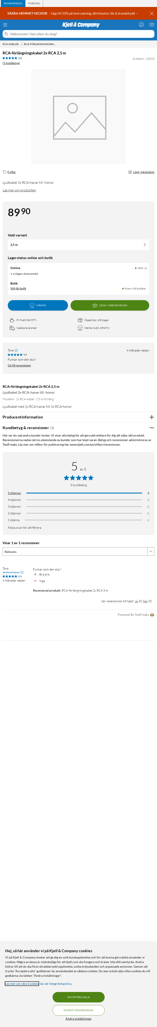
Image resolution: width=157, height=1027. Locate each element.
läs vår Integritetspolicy (55, 983)
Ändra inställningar (79, 1018)
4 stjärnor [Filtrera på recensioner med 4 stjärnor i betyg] (14, 500)
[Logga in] (141, 24)
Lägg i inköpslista (141, 172)
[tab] (13, 3)
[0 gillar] (9, 172)
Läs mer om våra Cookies (22, 983)
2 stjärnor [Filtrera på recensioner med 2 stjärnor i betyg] (14, 513)
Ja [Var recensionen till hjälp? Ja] (136, 601)
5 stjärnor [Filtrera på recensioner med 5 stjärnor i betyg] (14, 493)
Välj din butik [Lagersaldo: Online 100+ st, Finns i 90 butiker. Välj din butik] (18, 288)
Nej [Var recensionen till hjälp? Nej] (145, 601)
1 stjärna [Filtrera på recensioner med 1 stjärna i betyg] (14, 520)
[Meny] (5, 25)
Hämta (38, 305)
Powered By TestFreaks (136, 615)
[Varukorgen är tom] (152, 24)
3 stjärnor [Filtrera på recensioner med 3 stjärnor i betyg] (14, 506)
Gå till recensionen (19, 365)
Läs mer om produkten (19, 190)
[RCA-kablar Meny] (22, 44)
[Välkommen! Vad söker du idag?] (81, 34)
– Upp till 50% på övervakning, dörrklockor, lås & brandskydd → (73, 13)
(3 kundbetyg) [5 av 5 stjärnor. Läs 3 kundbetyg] (11, 63)
